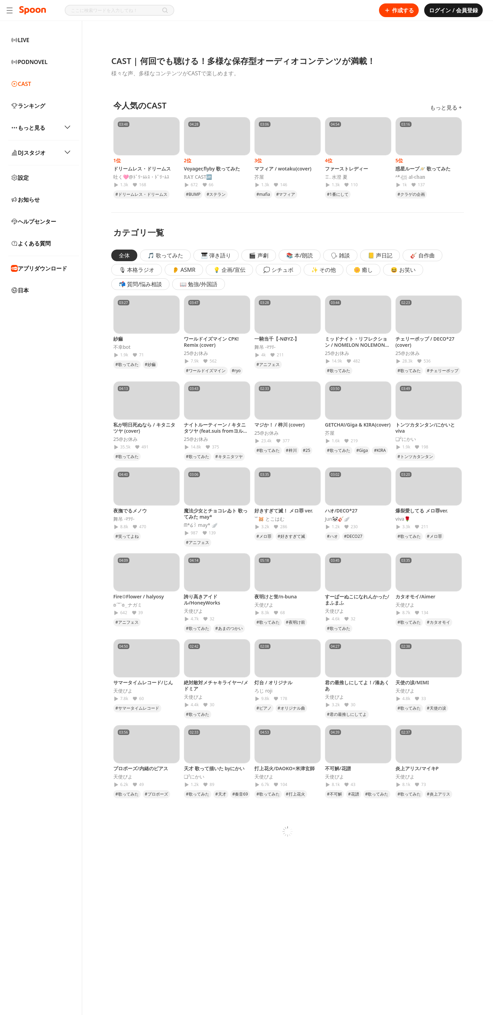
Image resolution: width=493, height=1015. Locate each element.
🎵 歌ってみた (165, 255)
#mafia (263, 194)
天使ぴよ (193, 611)
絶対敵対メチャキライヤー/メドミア (216, 685)
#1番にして (338, 194)
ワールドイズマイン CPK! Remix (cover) (211, 341)
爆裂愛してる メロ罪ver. (421, 510)
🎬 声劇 (258, 255)
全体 (124, 255)
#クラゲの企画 (411, 194)
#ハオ (332, 536)
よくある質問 (31, 243)
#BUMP (193, 194)
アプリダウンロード (39, 268)
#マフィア (285, 194)
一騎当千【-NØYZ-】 (276, 338)
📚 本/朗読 (299, 255)
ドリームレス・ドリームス (142, 168)
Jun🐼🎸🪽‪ (337, 519)
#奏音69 (240, 794)
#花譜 (353, 794)
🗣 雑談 (340, 255)
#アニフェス (268, 364)
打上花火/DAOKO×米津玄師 (284, 768)
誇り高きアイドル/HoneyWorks (202, 599)
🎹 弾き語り (216, 255)
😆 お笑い (403, 270)
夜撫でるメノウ (130, 510)
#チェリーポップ (442, 370)
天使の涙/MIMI (412, 682)
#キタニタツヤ (229, 456)
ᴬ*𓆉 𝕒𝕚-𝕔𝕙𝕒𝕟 (410, 177)
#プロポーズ (156, 794)
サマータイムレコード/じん (143, 682)
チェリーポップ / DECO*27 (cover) (424, 341)
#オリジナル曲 (291, 708)
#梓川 (291, 450)
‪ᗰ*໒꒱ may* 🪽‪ (200, 525)
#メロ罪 (263, 536)
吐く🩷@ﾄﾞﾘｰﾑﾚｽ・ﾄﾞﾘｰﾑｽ (141, 177)
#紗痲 (150, 364)
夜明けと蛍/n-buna (275, 596)
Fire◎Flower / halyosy (138, 596)
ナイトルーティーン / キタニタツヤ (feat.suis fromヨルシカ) (216, 430)
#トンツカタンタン (415, 456)
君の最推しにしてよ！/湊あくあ (357, 685)
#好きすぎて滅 (291, 536)
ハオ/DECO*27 (341, 510)
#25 (306, 450)
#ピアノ (263, 708)
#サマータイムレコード (137, 708)
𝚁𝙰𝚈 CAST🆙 (198, 177)
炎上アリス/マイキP (417, 768)
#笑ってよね (127, 536)
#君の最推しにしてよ (347, 714)
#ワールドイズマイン (206, 370)
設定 (20, 177)
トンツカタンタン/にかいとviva (425, 427)
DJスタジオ (41, 153)
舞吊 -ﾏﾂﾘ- (265, 347)
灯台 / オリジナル (273, 682)
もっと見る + (446, 107)
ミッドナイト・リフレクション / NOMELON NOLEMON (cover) (356, 344)
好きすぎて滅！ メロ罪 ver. (283, 510)
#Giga (362, 450)
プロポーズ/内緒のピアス (140, 768)
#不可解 (334, 794)
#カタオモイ (438, 622)
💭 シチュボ (278, 270)
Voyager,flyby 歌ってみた (212, 168)
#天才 (220, 794)
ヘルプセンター (33, 221)
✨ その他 (323, 270)
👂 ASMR (183, 270)
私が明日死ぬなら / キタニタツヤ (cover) (144, 427)
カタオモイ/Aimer (415, 596)
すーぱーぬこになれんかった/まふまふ (357, 599)
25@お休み (196, 353)
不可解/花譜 (338, 768)
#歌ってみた (127, 364)
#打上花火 (295, 794)
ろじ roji (263, 691)
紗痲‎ (118, 338)
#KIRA (379, 450)
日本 (20, 290)
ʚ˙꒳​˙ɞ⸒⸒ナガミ (127, 605)
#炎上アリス (438, 794)
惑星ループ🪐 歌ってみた (423, 168)
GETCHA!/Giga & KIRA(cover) (358, 424)
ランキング (28, 106)
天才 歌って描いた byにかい (214, 768)
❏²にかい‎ (405, 439)
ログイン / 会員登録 (453, 10)
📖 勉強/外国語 (198, 284)
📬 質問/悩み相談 (140, 284)
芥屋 (259, 177)
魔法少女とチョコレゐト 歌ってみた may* (216, 513)
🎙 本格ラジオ (136, 270)
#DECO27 (353, 536)
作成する (399, 10)
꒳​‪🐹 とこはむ (269, 519)
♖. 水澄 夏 (336, 177)
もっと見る (41, 128)
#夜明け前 (295, 622)
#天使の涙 (436, 708)
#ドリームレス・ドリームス (141, 194)
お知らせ (25, 199)
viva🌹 (402, 519)
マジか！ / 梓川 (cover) (279, 424)
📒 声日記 (380, 255)
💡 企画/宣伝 (229, 270)
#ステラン (216, 194)
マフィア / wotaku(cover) (283, 168)
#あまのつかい (229, 628)
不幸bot (121, 347)
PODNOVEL (29, 62)
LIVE (20, 40)
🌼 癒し (363, 270)
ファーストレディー (346, 168)
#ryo (236, 370)
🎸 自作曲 (422, 255)
